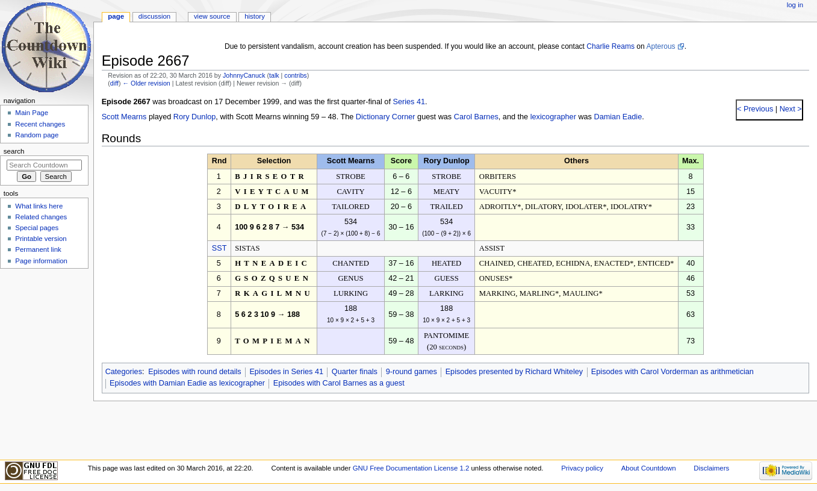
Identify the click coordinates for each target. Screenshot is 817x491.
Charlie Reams (610, 46)
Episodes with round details (194, 371)
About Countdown (648, 468)
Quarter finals (354, 371)
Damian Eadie (618, 117)
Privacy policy (582, 468)
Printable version (40, 238)
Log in (795, 4)
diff (114, 83)
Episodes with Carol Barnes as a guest (339, 383)
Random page (36, 135)
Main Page (31, 112)
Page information (41, 260)
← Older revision (146, 83)
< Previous (755, 109)
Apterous (660, 46)
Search (14, 151)
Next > (789, 109)
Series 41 (409, 102)
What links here (39, 206)
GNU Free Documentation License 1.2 (411, 468)
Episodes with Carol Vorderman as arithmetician (672, 371)
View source (212, 16)
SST (219, 248)
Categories (123, 371)
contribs (295, 75)
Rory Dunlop (194, 117)
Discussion (154, 16)
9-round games (411, 371)
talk (274, 75)
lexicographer (553, 117)
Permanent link (38, 249)
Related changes (41, 216)
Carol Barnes (476, 117)
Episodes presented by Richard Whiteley (514, 371)
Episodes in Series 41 (286, 371)
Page (116, 16)
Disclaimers (711, 468)
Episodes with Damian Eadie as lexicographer (187, 383)
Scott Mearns (124, 117)
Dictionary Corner (385, 117)
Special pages (36, 227)
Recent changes (40, 124)
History (254, 16)
